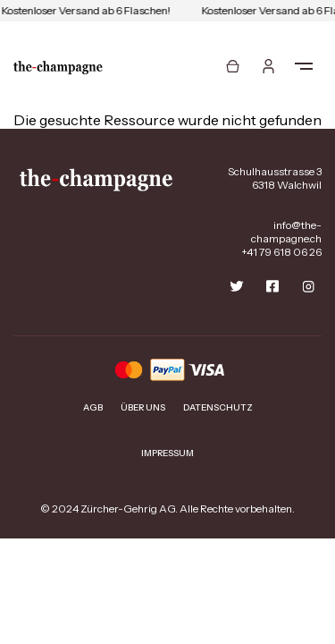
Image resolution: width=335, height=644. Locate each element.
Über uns (143, 407)
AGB (93, 407)
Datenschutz (218, 407)
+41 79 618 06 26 (281, 251)
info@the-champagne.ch (286, 231)
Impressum (167, 453)
